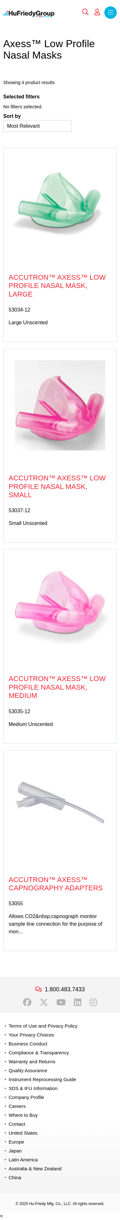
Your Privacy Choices (31, 1034)
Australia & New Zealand (35, 1168)
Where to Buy (23, 1115)
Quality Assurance (28, 1070)
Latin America (23, 1159)
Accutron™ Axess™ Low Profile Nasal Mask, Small (57, 486)
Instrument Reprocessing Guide (42, 1079)
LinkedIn (77, 1002)
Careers (17, 1106)
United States (23, 1133)
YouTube (61, 1002)
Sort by (12, 116)
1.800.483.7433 (65, 989)
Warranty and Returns (32, 1061)
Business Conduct (28, 1043)
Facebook (27, 1002)
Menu (110, 12)
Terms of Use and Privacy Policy (43, 1026)
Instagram (93, 1002)
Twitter (44, 1002)
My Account (97, 12)
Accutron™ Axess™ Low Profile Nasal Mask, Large (57, 285)
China (15, 1177)
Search (85, 12)
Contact (17, 1124)
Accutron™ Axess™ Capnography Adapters (56, 884)
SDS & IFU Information (33, 1088)
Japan (15, 1150)
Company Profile (26, 1097)
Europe (16, 1142)
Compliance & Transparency (39, 1052)
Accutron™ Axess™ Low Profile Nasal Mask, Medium (57, 687)
